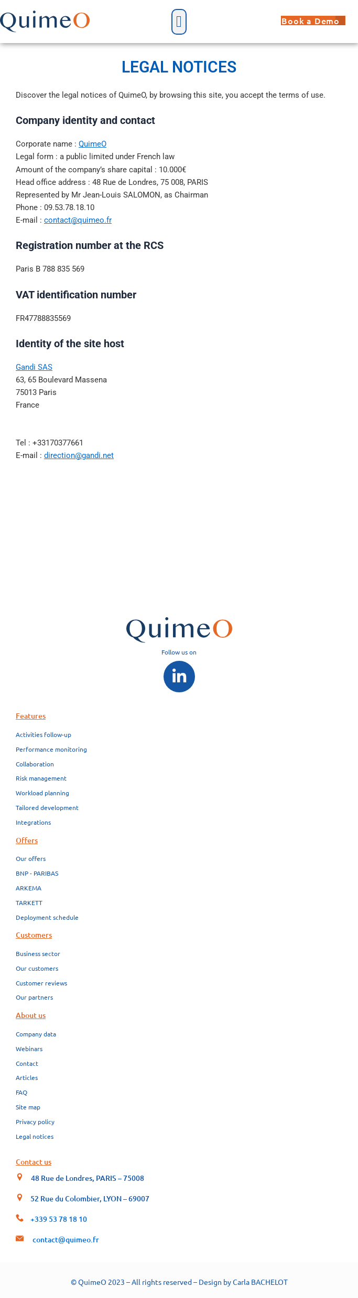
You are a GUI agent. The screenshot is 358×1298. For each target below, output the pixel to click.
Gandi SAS (34, 367)
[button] (179, 22)
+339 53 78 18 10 (58, 1219)
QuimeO (92, 144)
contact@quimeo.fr (78, 220)
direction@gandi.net (79, 455)
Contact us (33, 1162)
